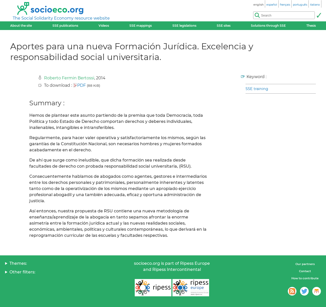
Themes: (18, 263)
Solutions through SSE (268, 25)
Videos (104, 25)
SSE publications (65, 25)
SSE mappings (140, 25)
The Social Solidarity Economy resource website (61, 18)
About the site (21, 25)
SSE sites (223, 25)
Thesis (311, 25)
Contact (305, 271)
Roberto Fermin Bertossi (69, 78)
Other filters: (22, 272)
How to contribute (305, 278)
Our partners (305, 264)
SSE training (257, 88)
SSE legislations (184, 25)
